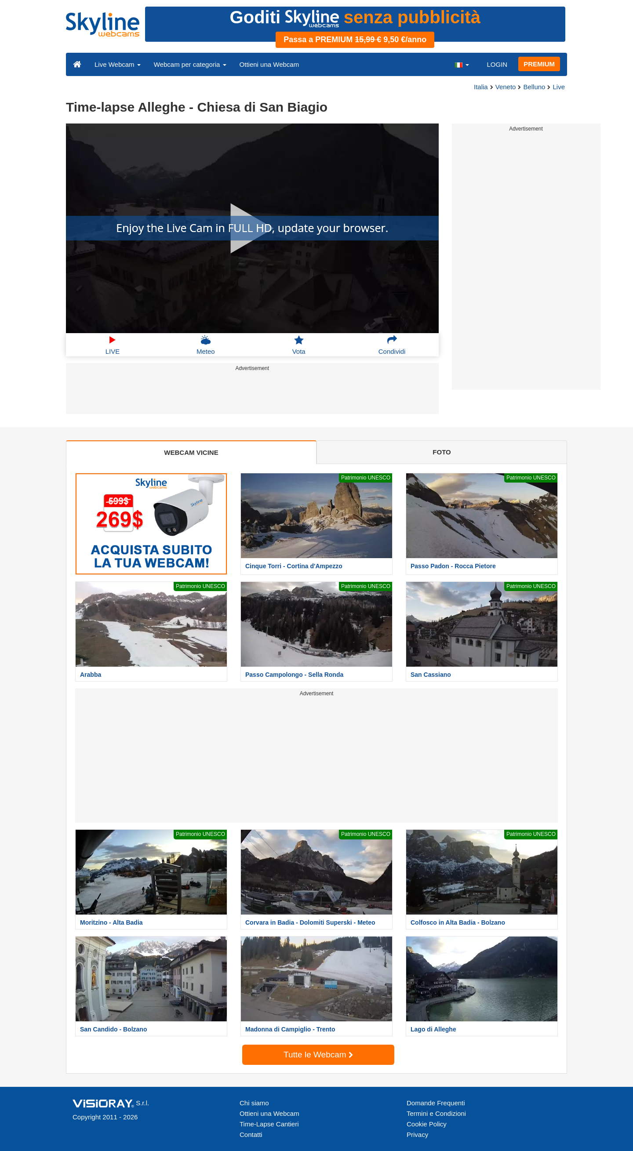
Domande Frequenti (436, 1103)
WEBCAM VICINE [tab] (191, 452)
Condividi (392, 345)
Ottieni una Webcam (269, 64)
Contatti (251, 1134)
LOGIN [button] (497, 64)
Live (559, 87)
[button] (461, 64)
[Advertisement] (252, 394)
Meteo (205, 345)
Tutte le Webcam (318, 1054)
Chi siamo (254, 1103)
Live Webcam (118, 64)
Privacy (417, 1134)
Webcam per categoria (190, 64)
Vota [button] (299, 345)
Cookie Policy (427, 1124)
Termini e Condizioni (436, 1113)
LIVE (113, 345)
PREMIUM (539, 64)
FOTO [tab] (442, 452)
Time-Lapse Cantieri (269, 1124)
